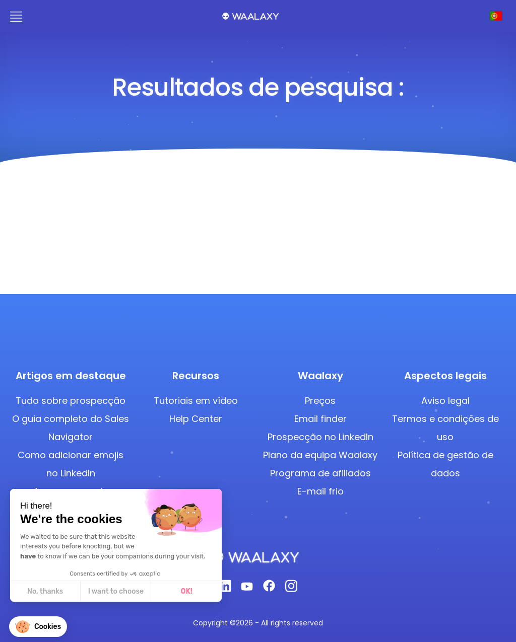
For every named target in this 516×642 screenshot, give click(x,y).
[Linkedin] (225, 589)
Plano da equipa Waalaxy (320, 455)
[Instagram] (291, 589)
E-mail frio (320, 491)
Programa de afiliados (320, 473)
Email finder (320, 418)
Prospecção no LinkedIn (320, 437)
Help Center (195, 418)
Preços (320, 400)
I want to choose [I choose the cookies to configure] (115, 591)
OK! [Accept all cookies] (186, 591)
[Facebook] (269, 589)
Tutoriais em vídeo (196, 400)
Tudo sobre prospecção (70, 400)
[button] (38, 626)
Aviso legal (445, 400)
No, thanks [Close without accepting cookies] (44, 591)
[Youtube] (247, 589)
